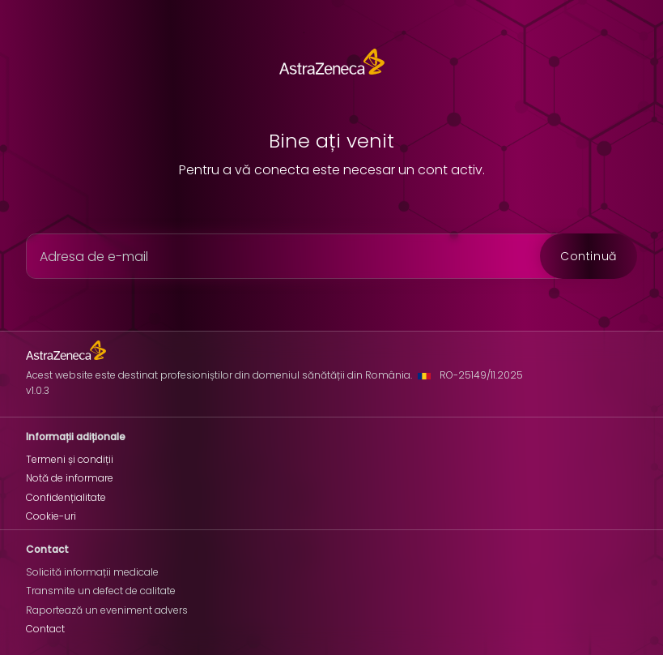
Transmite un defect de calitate (101, 590)
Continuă (588, 256)
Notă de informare (69, 478)
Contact (45, 629)
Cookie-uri (51, 516)
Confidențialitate (66, 497)
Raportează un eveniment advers (107, 610)
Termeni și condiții (69, 459)
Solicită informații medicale (92, 572)
